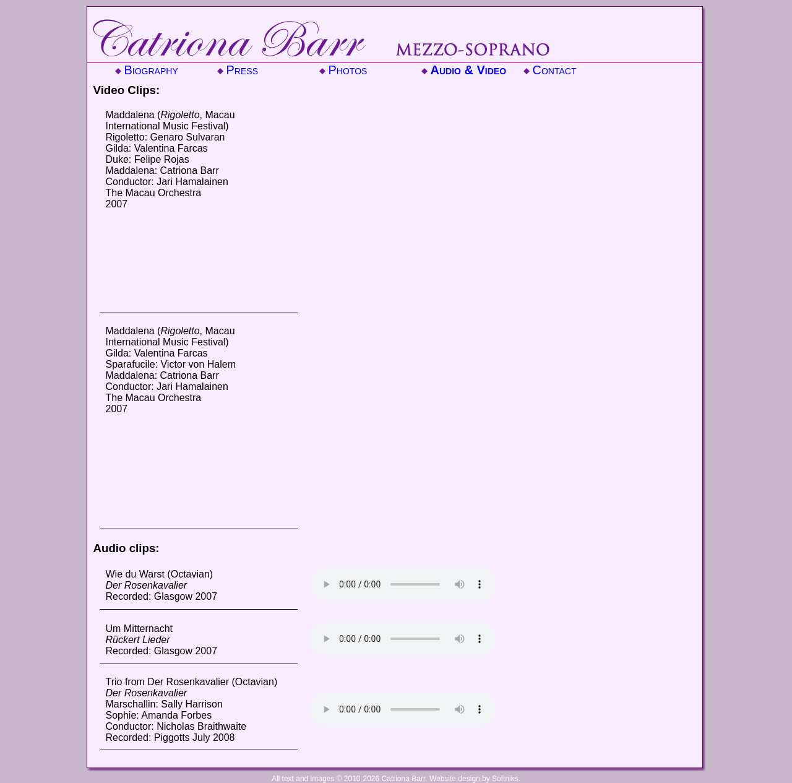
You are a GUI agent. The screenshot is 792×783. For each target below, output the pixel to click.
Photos (348, 70)
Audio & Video (469, 70)
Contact (555, 70)
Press (242, 70)
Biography (151, 70)
